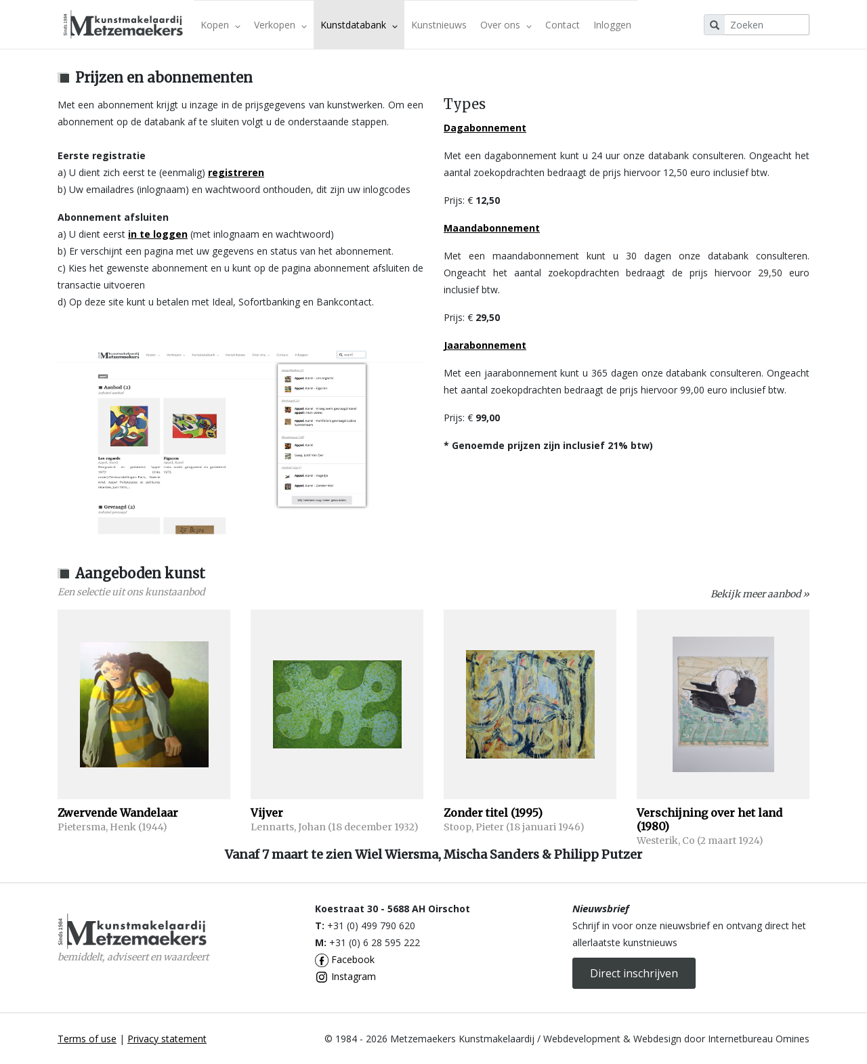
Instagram (345, 976)
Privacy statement (167, 1038)
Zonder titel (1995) (493, 813)
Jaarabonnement (485, 345)
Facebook (345, 959)
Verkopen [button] (280, 24)
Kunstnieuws (439, 24)
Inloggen (612, 24)
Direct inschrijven (634, 973)
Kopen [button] (220, 24)
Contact (562, 24)
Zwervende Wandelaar (118, 813)
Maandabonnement (492, 227)
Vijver (267, 813)
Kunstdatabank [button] (359, 24)
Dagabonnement (485, 127)
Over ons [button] (506, 24)
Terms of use (87, 1038)
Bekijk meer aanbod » (760, 594)
